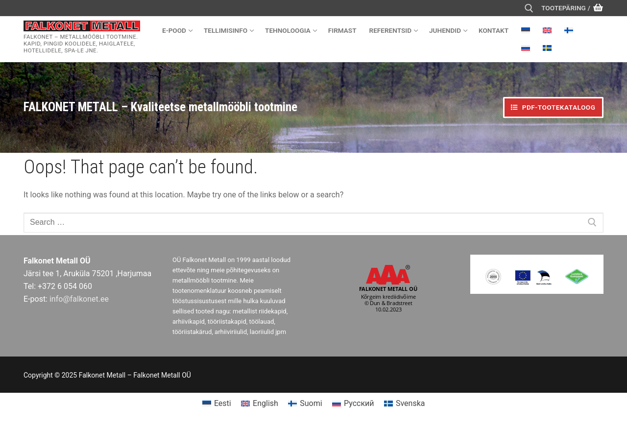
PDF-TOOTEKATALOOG (553, 107)
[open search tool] (529, 8)
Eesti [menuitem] (222, 403)
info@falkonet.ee (79, 299)
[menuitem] (525, 30)
